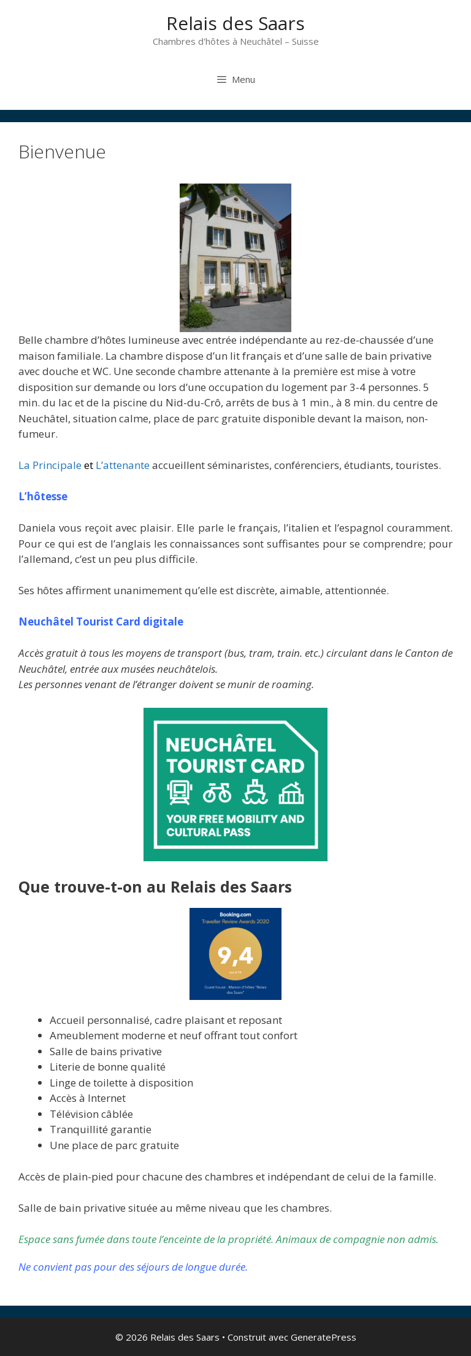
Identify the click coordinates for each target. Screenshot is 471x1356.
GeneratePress (323, 1337)
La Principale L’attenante (84, 465)
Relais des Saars (235, 23)
